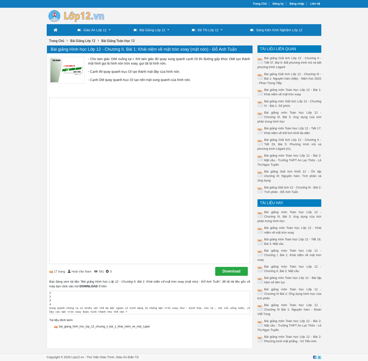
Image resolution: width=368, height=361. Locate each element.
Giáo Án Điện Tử (127, 357)
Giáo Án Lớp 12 (92, 30)
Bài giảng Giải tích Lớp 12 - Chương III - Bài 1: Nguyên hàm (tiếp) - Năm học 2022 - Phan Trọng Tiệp (289, 78)
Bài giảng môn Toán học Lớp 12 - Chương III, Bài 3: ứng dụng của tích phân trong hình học (289, 117)
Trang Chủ (260, 3)
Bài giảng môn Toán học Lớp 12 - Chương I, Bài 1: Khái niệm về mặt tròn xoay (289, 255)
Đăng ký (278, 3)
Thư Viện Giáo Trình (100, 357)
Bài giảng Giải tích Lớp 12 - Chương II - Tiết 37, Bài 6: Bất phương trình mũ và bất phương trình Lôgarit (289, 62)
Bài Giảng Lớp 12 (149, 30)
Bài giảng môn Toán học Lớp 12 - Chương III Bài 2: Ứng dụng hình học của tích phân (289, 294)
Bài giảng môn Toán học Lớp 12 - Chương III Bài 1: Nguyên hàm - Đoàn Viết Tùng (289, 309)
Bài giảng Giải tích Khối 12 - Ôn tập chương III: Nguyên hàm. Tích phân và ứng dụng (289, 176)
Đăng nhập (297, 3)
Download (231, 271)
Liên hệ (315, 3)
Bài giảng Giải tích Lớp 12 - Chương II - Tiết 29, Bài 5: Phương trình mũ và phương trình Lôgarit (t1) (289, 144)
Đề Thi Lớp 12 (205, 30)
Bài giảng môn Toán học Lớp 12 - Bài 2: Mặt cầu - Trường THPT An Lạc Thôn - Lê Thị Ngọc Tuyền (289, 160)
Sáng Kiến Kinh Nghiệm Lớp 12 (276, 30)
